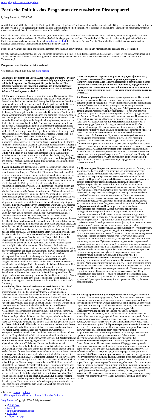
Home (4, 2)
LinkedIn (11, 408)
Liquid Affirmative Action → (49, 395)
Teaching (27, 2)
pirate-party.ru (42, 71)
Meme (17, 392)
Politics (26, 392)
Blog (10, 2)
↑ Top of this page (16, 416)
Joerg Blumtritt (8, 400)
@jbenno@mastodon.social (20, 410)
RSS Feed (13, 405)
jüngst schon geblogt (56, 41)
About (35, 2)
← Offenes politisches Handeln (16, 395)
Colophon (12, 413)
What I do (18, 2)
